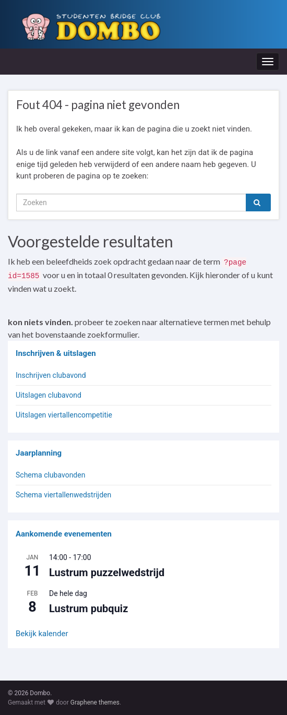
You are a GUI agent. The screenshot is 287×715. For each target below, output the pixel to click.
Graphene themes (94, 702)
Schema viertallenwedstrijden (63, 495)
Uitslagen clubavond (48, 395)
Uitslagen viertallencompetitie (64, 415)
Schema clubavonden (50, 475)
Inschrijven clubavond (51, 375)
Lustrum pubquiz (88, 608)
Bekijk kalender (42, 633)
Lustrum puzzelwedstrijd (106, 572)
